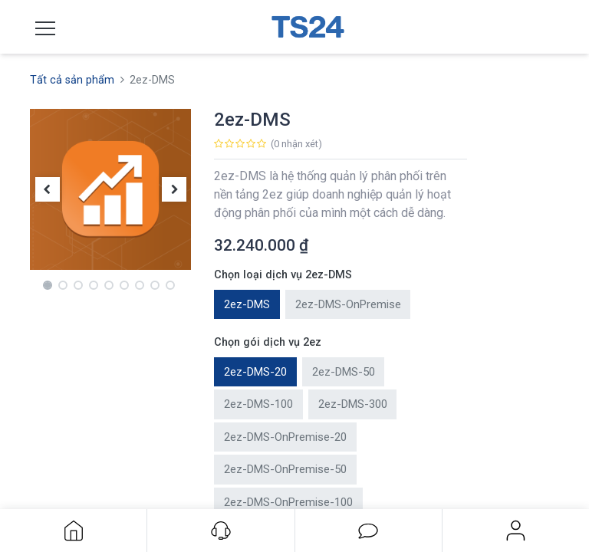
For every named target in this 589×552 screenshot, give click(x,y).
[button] (47, 189)
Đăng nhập (516, 530)
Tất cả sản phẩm (72, 80)
